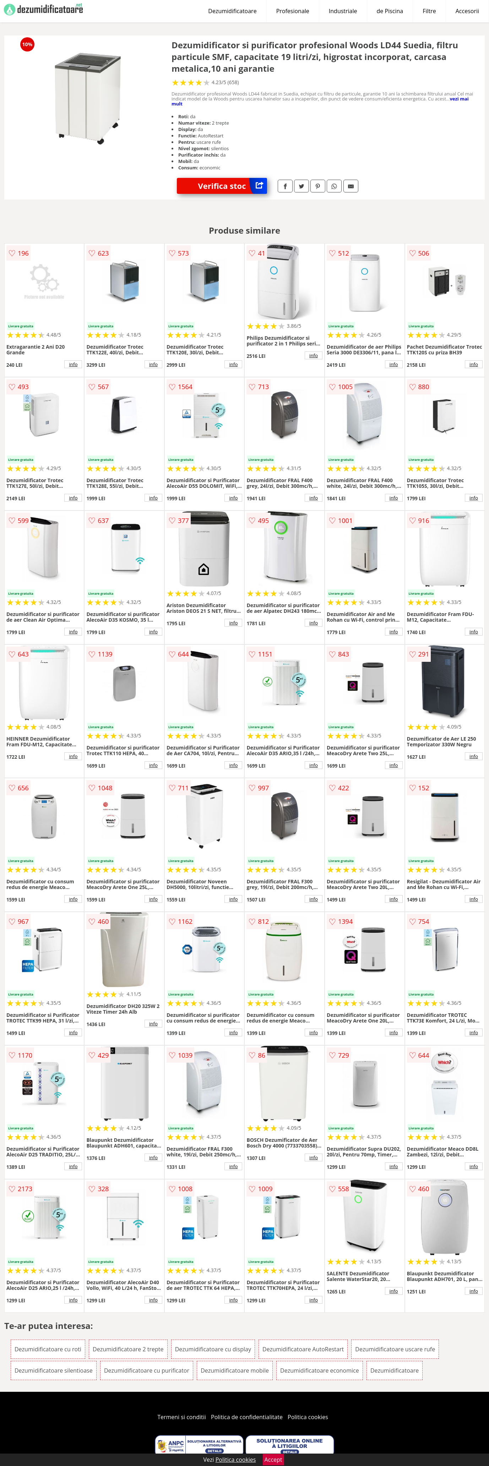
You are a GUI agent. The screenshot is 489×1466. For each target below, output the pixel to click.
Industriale (343, 11)
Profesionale (292, 11)
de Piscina (390, 11)
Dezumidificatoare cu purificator (146, 1370)
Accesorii (467, 11)
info (73, 364)
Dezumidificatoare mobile (235, 1370)
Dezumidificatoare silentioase (54, 1370)
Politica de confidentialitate (247, 1417)
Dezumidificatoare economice (319, 1370)
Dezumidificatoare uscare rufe (395, 1349)
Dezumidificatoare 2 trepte (128, 1349)
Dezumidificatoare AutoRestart (303, 1349)
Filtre (429, 11)
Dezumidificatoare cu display (213, 1349)
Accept (273, 1460)
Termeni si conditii (181, 1417)
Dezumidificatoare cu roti (48, 1349)
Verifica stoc (232, 186)
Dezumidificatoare (232, 11)
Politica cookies (308, 1417)
